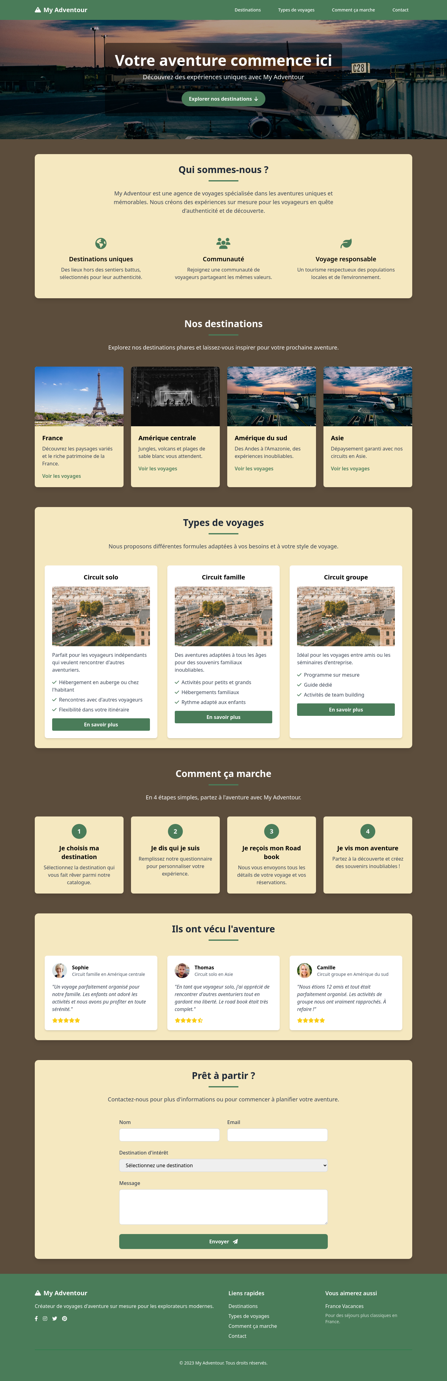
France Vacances (344, 1306)
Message (129, 1183)
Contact (400, 10)
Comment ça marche (353, 10)
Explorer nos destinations (223, 98)
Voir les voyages (61, 476)
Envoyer (223, 1241)
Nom (125, 1122)
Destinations (248, 10)
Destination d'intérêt (143, 1152)
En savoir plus (101, 724)
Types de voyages (296, 10)
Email (233, 1122)
